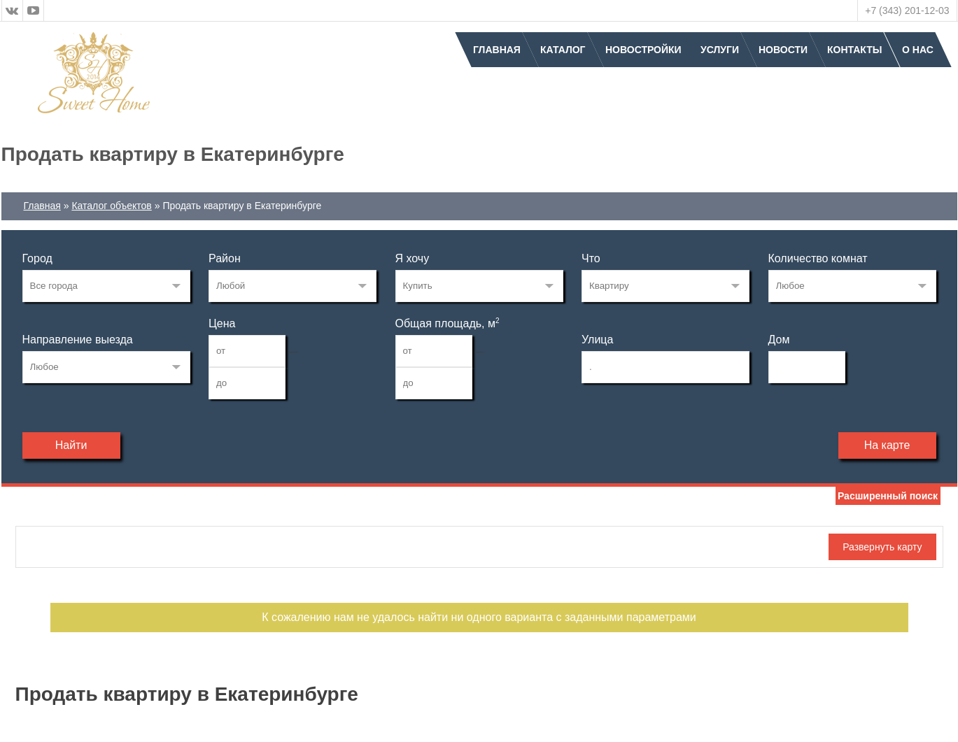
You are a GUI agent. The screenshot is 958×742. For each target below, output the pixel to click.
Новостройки (643, 49)
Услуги (719, 49)
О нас (918, 49)
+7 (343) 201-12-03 (907, 10)
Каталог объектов (111, 205)
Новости (783, 49)
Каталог (563, 49)
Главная (497, 49)
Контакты (854, 49)
